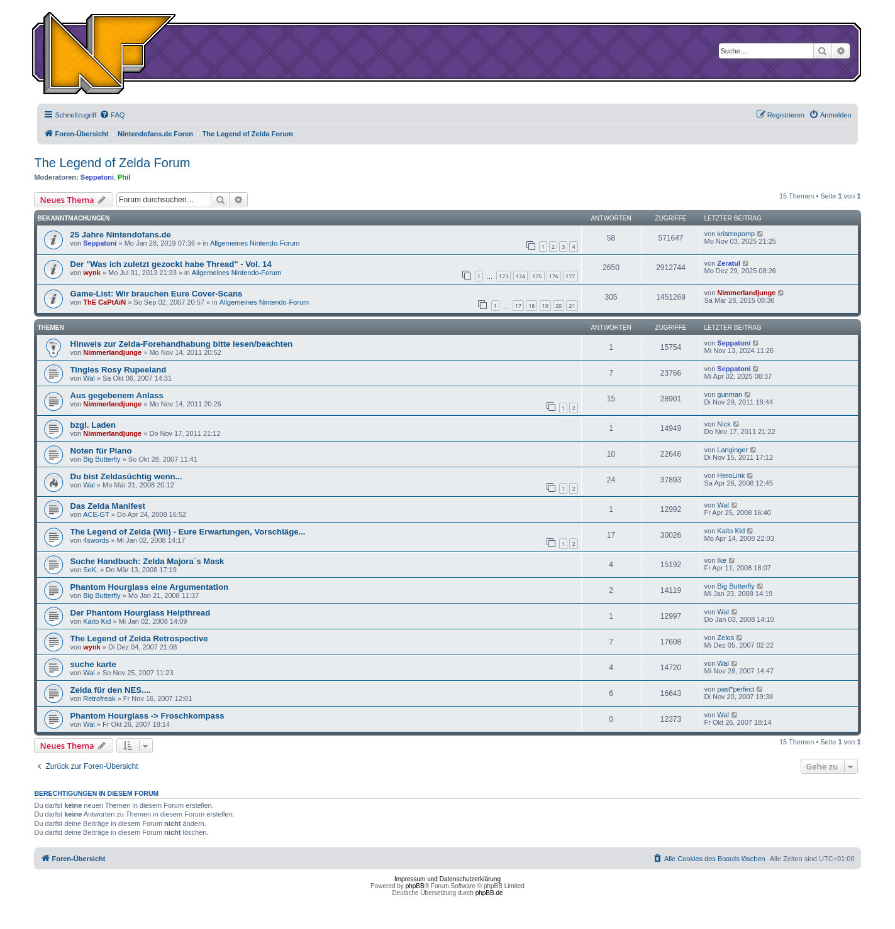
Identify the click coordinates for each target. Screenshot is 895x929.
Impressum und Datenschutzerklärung (447, 879)
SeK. (90, 569)
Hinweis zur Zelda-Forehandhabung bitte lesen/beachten (181, 344)
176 (554, 276)
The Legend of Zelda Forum (112, 163)
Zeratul (728, 263)
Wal (89, 378)
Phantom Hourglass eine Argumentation (149, 587)
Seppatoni (97, 177)
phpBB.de (489, 892)
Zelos (725, 637)
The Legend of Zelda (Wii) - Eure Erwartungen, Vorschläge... (187, 531)
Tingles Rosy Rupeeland (118, 369)
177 (570, 276)
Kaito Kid (731, 531)
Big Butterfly (101, 459)
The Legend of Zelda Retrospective (139, 638)
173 (503, 276)
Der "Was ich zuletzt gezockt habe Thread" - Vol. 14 (170, 264)
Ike (721, 560)
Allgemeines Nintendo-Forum (254, 243)
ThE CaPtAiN (104, 302)
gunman (729, 394)
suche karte (93, 664)
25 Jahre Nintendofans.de (120, 234)
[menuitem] (112, 114)
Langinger (732, 450)
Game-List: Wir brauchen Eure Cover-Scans (156, 293)
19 (545, 306)
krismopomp (736, 233)
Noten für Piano (100, 450)
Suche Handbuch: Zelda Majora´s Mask (147, 561)
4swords (96, 540)
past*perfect (735, 689)
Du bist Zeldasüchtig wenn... (126, 476)
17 (518, 306)
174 (520, 276)
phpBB (415, 886)
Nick (723, 424)
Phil (124, 177)
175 (537, 276)
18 (531, 306)
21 (572, 306)
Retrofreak (99, 698)
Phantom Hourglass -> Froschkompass (147, 715)
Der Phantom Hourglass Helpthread (140, 612)
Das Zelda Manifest (107, 506)
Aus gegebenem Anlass (116, 395)
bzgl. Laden (93, 425)
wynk (92, 272)
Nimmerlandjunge (746, 292)
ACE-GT (96, 514)
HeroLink (731, 475)
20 (558, 306)
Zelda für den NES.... (110, 690)
